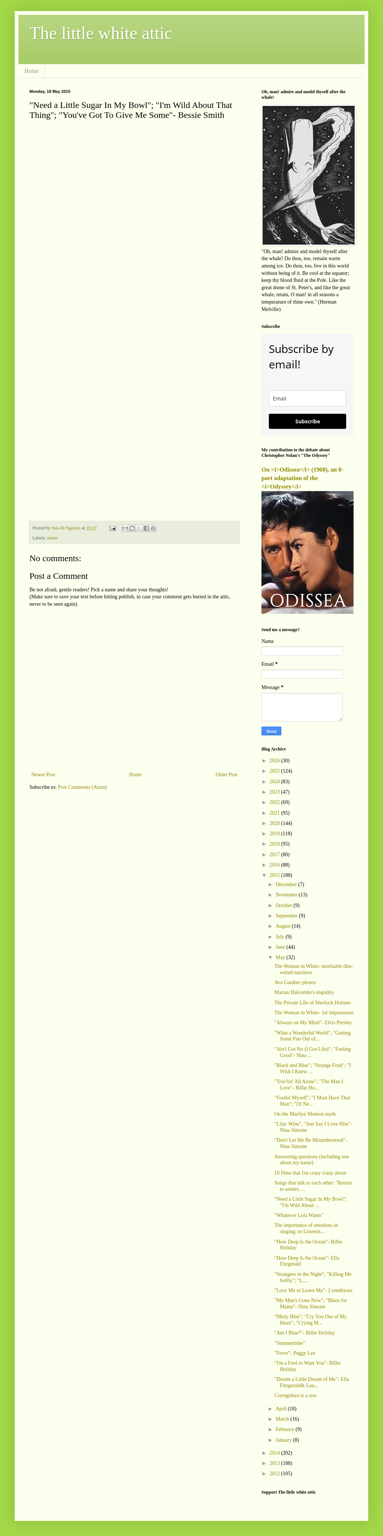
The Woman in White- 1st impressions (314, 1012)
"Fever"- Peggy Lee (294, 1353)
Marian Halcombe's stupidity (304, 992)
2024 (275, 781)
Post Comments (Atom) (82, 787)
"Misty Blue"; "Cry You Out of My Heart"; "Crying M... (310, 1320)
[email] (307, 398)
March (282, 1419)
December (286, 884)
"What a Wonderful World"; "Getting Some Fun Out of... (312, 1036)
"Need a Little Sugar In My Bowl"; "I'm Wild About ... (310, 1202)
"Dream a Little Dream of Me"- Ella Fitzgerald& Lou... (311, 1382)
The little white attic (100, 33)
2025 (275, 771)
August (283, 926)
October (284, 905)
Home (31, 71)
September (287, 916)
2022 (275, 802)
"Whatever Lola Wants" (298, 1215)
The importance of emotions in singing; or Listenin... (306, 1228)
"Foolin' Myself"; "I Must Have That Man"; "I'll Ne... (312, 1101)
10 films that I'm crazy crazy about (310, 1173)
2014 (275, 1453)
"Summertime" (289, 1343)
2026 (275, 760)
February (285, 1429)
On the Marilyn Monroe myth (304, 1114)
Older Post (227, 774)
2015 (275, 875)
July (280, 937)
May (280, 957)
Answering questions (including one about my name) (311, 1160)
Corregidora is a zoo (295, 1395)
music (52, 537)
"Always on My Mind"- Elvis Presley (313, 1022)
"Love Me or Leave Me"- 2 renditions (313, 1290)
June (280, 947)
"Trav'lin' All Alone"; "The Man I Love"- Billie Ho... (308, 1085)
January (284, 1440)
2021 (275, 813)
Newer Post (43, 774)
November (287, 895)
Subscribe (307, 421)
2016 (275, 865)
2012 (275, 1473)
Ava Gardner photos (295, 982)
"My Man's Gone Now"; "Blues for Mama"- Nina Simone (310, 1303)
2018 (275, 844)
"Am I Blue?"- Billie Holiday (304, 1333)
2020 (275, 823)
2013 (275, 1463)
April (281, 1408)
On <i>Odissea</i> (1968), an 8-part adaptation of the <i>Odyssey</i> (302, 478)
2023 (275, 792)
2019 (275, 833)
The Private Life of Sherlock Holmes (312, 1002)
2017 (275, 854)
